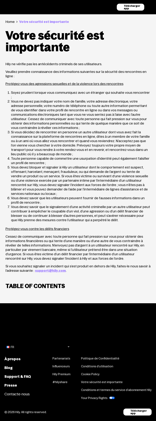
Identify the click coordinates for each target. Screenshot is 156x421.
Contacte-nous (17, 394)
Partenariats (61, 358)
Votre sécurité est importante (102, 382)
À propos (12, 359)
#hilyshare (59, 382)
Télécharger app (132, 7)
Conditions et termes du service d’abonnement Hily (116, 390)
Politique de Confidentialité (100, 358)
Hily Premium (61, 374)
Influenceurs (61, 366)
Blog (8, 368)
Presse (10, 385)
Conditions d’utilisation (97, 366)
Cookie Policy (90, 374)
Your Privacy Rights (94, 398)
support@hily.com (50, 270)
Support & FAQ (17, 376)
